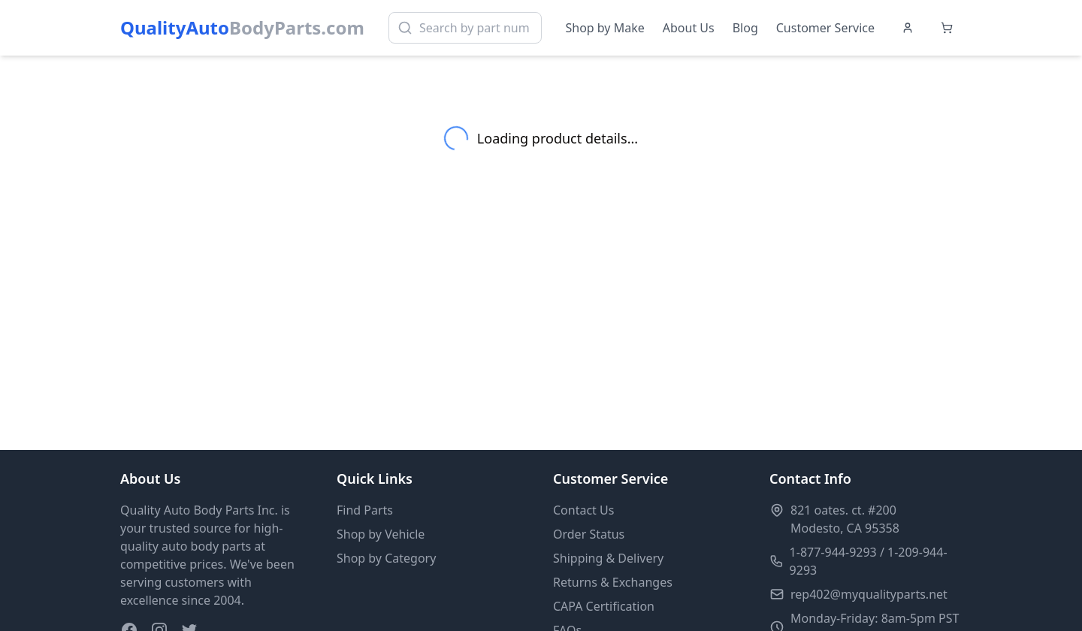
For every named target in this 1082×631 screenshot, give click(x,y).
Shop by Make (605, 28)
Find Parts (365, 510)
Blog (745, 28)
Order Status (588, 534)
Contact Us (583, 510)
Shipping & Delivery (608, 558)
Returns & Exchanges (612, 582)
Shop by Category (386, 558)
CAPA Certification (603, 606)
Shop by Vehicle (381, 534)
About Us (689, 28)
